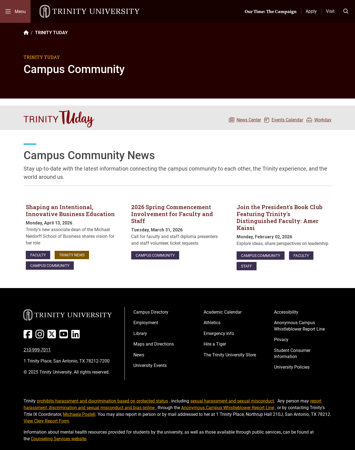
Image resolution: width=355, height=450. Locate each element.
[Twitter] (52, 336)
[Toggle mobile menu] (15, 11)
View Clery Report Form (46, 421)
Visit (330, 11)
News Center (249, 119)
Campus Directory (150, 312)
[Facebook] (29, 336)
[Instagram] (41, 336)
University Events (150, 365)
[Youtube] (64, 336)
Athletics (212, 322)
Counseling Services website (58, 438)
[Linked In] (76, 336)
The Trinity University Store (230, 355)
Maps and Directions (153, 344)
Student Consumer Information (292, 353)
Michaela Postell (79, 414)
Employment (145, 322)
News (138, 355)
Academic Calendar (223, 312)
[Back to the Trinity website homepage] (26, 32)
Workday (322, 119)
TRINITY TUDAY (51, 32)
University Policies (292, 367)
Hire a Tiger (215, 344)
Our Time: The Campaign (270, 11)
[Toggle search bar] (346, 11)
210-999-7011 (37, 349)
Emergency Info (219, 333)
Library (140, 333)
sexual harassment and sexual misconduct (232, 401)
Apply (311, 11)
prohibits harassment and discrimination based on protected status (102, 401)
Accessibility (286, 312)
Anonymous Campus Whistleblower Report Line (299, 325)
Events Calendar (287, 119)
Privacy (281, 339)
